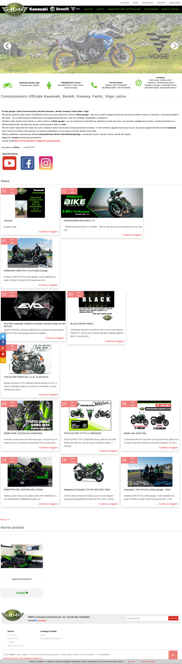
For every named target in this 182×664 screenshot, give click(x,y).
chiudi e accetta (148, 661)
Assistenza (147, 3)
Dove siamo (175, 3)
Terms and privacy (15, 645)
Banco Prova (12, 638)
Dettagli (22, 592)
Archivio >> (5, 519)
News (135, 3)
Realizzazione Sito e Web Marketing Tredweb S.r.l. (23, 658)
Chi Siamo (124, 3)
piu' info (131, 661)
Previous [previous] (7, 46)
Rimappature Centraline (50, 638)
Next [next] (174, 46)
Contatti (161, 3)
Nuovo (43, 635)
